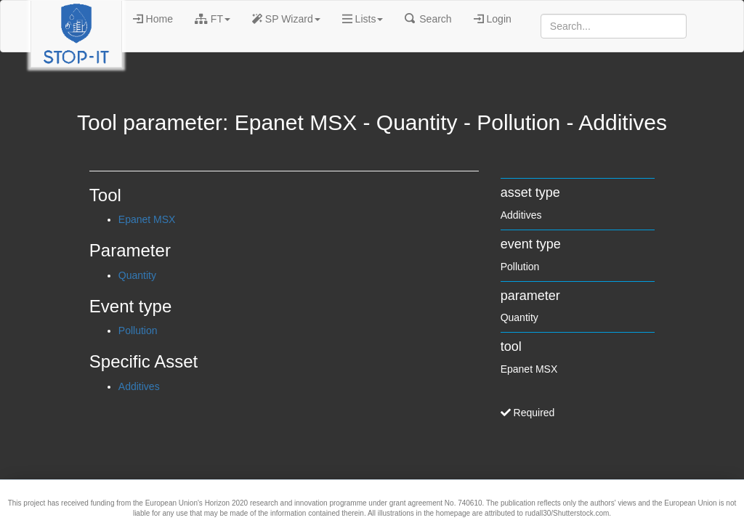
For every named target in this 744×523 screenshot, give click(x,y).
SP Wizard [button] (286, 19)
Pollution (138, 330)
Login (493, 19)
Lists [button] (363, 19)
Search (428, 19)
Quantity (137, 275)
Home (153, 19)
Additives (139, 386)
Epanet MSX (147, 219)
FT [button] (212, 19)
